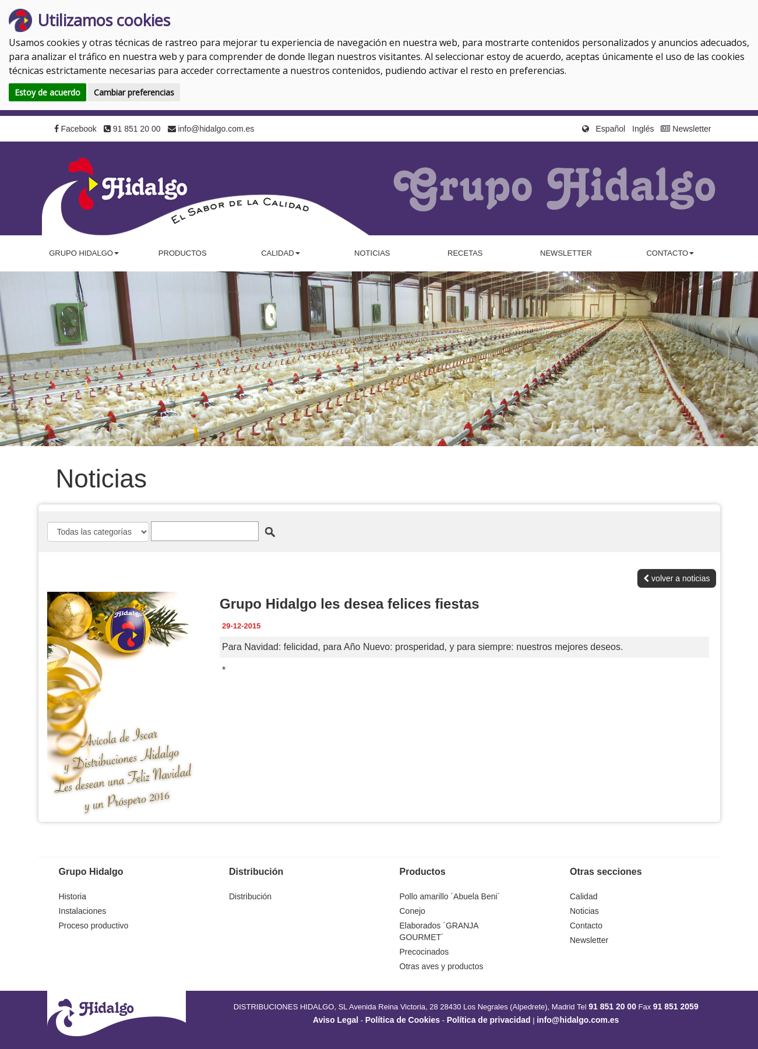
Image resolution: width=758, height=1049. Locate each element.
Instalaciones (83, 911)
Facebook (75, 128)
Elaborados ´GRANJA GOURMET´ (439, 931)
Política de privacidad (489, 1020)
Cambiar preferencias (134, 92)
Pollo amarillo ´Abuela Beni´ (450, 896)
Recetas (464, 253)
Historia (72, 896)
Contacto (586, 925)
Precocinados (424, 951)
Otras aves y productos (442, 966)
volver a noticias (676, 578)
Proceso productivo (94, 925)
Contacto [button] (670, 253)
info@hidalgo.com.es (211, 128)
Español (611, 128)
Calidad (583, 896)
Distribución (250, 896)
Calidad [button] (280, 253)
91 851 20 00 (132, 128)
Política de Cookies (402, 1020)
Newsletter (686, 128)
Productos (182, 253)
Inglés (643, 128)
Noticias (372, 253)
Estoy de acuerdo (47, 92)
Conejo (412, 911)
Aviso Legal (335, 1020)
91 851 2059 (676, 1006)
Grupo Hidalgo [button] (84, 253)
